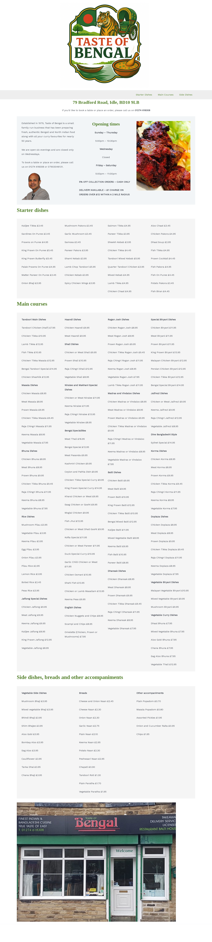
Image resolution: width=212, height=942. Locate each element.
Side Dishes (186, 94)
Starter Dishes (146, 94)
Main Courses (167, 94)
